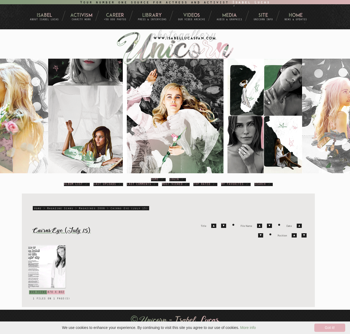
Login (174, 179)
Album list (73, 184)
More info (248, 327)
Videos (191, 15)
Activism (81, 15)
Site (263, 15)
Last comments (139, 184)
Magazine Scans (60, 208)
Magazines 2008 (92, 208)
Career (115, 15)
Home (296, 15)
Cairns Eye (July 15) (129, 208)
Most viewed (172, 184)
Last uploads (104, 184)
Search (260, 184)
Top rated (201, 184)
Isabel (44, 15)
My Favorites (232, 184)
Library (152, 15)
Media (229, 15)
